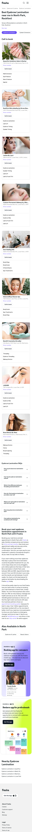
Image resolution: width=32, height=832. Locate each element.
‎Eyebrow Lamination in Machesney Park (11, 774)
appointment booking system (11, 604)
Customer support (7, 809)
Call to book (8, 69)
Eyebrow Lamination (25, 8)
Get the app (9, 664)
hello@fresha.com (13, 616)
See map (4, 28)
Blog (3, 812)
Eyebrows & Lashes (12, 8)
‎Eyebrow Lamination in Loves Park (11, 776)
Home (3, 8)
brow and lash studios (11, 544)
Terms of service (6, 827)
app (7, 581)
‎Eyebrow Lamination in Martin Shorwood (11, 771)
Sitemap (4, 815)
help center (12, 618)
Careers (4, 806)
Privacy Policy (6, 825)
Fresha (24, 540)
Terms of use (5, 830)
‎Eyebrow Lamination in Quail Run (11, 769)
